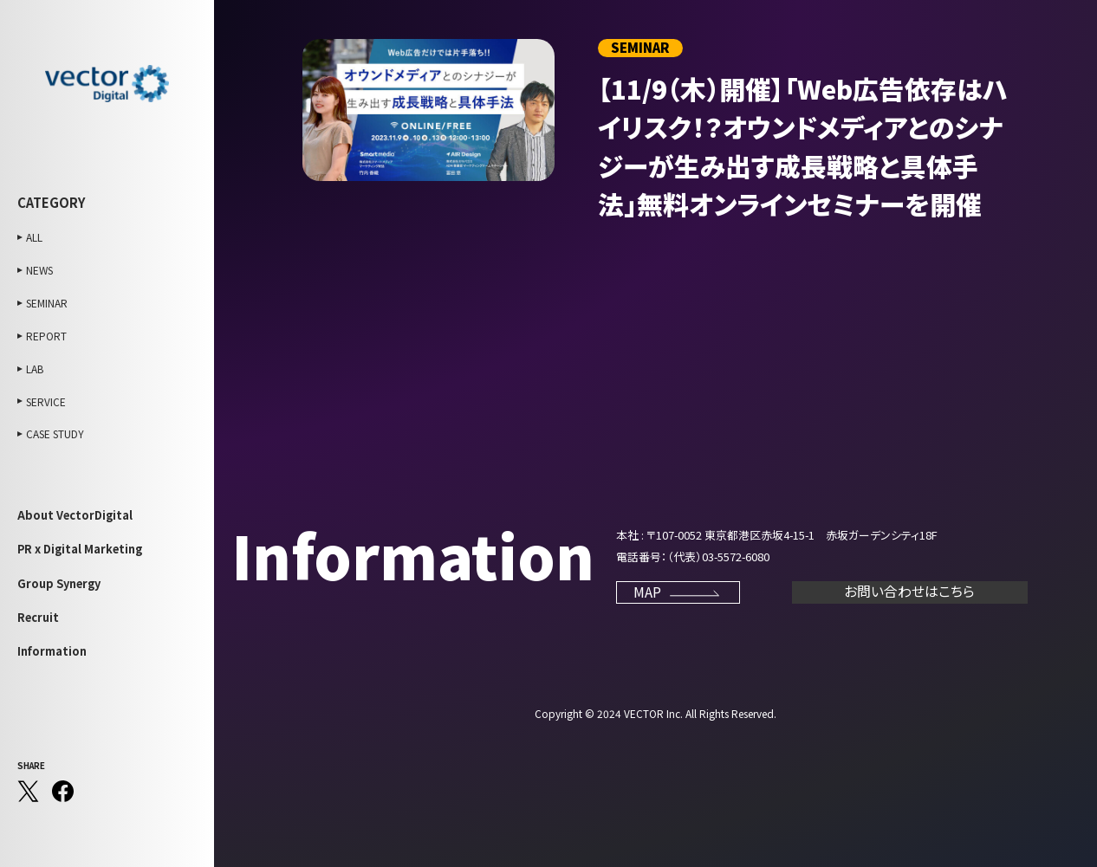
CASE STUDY (55, 433)
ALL (34, 237)
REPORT (46, 335)
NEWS (39, 269)
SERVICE (46, 401)
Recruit (38, 617)
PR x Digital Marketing (79, 548)
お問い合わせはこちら (909, 591)
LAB (34, 368)
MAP (677, 592)
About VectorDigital (75, 515)
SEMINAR (47, 302)
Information (52, 651)
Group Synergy (59, 583)
